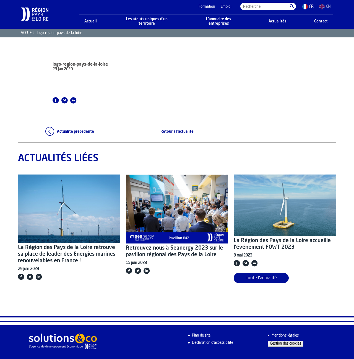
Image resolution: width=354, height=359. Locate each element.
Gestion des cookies (285, 343)
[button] (292, 6)
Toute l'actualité (261, 278)
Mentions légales (285, 335)
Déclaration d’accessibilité (212, 343)
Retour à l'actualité (177, 132)
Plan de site (201, 335)
